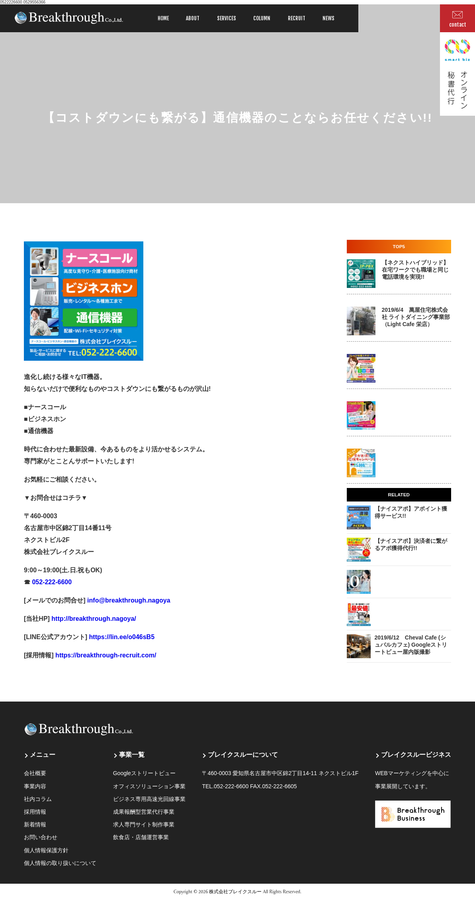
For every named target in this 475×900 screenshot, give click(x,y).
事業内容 (35, 786)
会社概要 (35, 773)
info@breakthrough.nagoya (128, 600)
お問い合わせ (40, 837)
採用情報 (35, 812)
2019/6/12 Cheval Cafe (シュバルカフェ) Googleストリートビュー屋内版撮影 (411, 644)
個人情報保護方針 (46, 850)
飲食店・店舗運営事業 (141, 837)
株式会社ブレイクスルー (235, 891)
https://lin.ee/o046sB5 (120, 637)
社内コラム (38, 799)
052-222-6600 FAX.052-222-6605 (255, 786)
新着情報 (35, 824)
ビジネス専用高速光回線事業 (149, 799)
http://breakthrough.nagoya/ (93, 618)
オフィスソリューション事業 (149, 786)
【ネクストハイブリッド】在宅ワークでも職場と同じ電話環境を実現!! (415, 269)
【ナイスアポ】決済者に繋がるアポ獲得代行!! (411, 544)
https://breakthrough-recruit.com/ (105, 655)
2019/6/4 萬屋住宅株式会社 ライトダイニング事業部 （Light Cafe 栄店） (416, 317)
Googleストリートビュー (144, 773)
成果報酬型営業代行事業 (143, 812)
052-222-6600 (51, 582)
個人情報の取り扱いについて (60, 863)
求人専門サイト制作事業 (143, 824)
